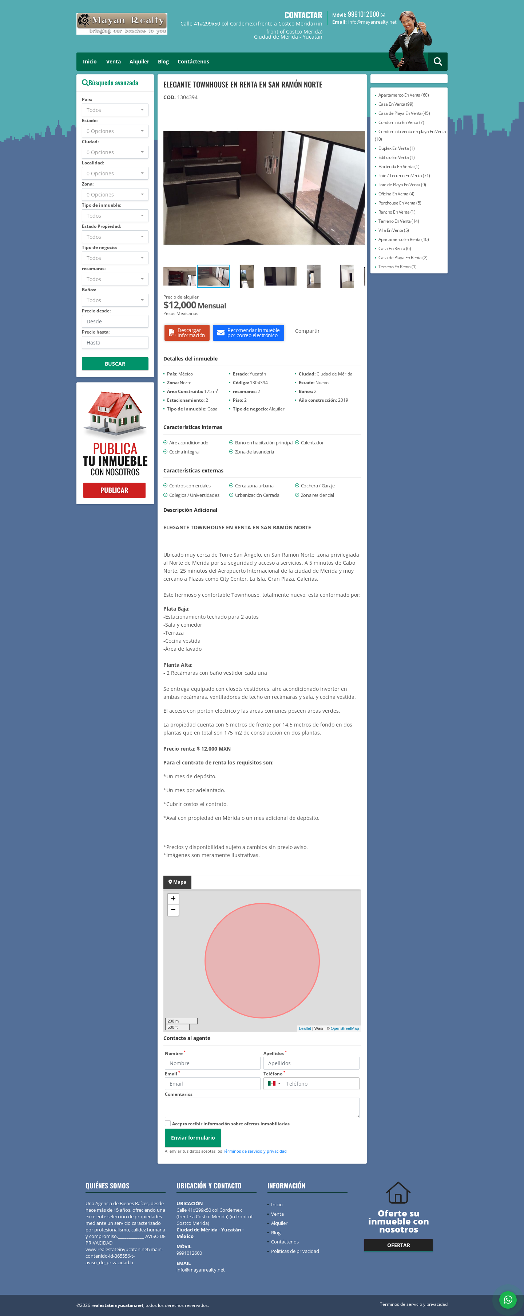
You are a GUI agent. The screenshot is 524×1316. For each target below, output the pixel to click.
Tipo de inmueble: (101, 205)
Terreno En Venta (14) (398, 221)
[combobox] (115, 110)
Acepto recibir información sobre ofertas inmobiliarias (231, 1124)
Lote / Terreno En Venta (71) (404, 175)
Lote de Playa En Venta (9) (402, 185)
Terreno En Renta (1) (397, 267)
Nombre (175, 1053)
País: (87, 99)
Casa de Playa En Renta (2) (403, 257)
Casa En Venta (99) (395, 104)
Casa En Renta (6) (394, 248)
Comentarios (178, 1094)
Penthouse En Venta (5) (399, 203)
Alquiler (139, 61)
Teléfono (274, 1074)
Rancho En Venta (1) (397, 212)
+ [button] (173, 899)
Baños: (89, 290)
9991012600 (363, 14)
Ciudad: (90, 142)
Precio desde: (96, 311)
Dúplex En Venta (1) (396, 148)
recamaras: (94, 268)
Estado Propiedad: (101, 226)
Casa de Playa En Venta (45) (404, 113)
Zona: (88, 184)
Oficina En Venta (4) (396, 194)
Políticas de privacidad (295, 1251)
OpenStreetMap (345, 1028)
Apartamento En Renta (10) (403, 239)
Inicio (90, 61)
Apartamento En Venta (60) (403, 95)
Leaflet (305, 1028)
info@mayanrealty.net (200, 1269)
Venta (113, 61)
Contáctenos (193, 61)
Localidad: (93, 163)
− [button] (173, 910)
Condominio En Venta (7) (401, 122)
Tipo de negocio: (99, 247)
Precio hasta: (96, 332)
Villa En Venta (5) (393, 230)
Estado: (90, 120)
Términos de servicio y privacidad (255, 1151)
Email (172, 1074)
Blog (163, 61)
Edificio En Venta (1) (396, 157)
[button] (359, 119)
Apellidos (275, 1053)
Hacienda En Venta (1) (399, 166)
